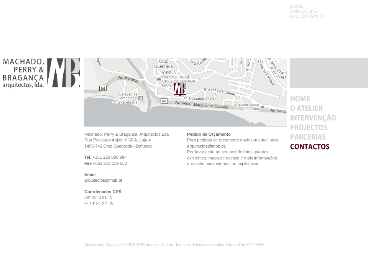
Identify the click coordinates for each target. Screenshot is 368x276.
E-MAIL (296, 6)
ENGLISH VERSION (307, 16)
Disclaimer (93, 245)
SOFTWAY (255, 245)
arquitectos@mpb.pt (103, 180)
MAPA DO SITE (303, 11)
